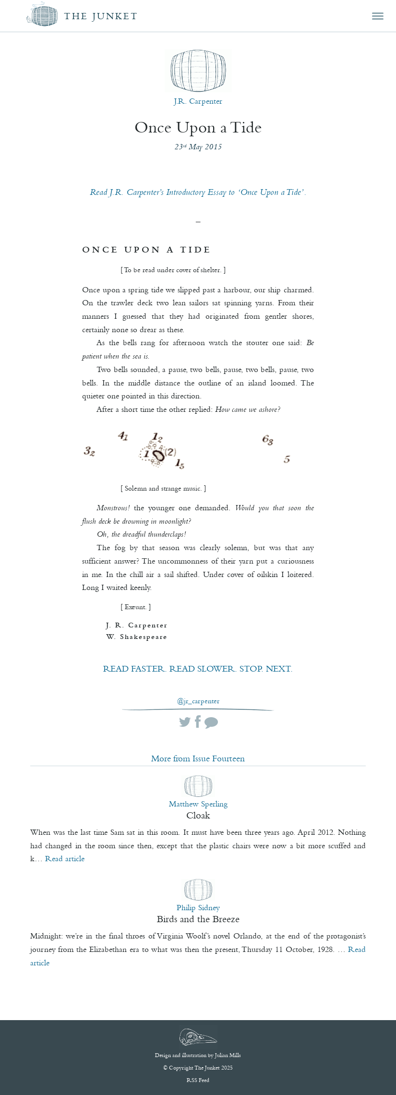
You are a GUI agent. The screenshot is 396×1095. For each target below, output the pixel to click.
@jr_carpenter (198, 701)
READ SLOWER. (203, 668)
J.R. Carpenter (198, 101)
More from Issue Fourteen (198, 758)
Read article (64, 858)
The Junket (101, 16)
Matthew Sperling (198, 803)
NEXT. (279, 668)
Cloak (198, 815)
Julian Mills (228, 1055)
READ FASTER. (135, 668)
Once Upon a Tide (198, 127)
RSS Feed (198, 1080)
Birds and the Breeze (198, 919)
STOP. (252, 668)
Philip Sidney (198, 907)
